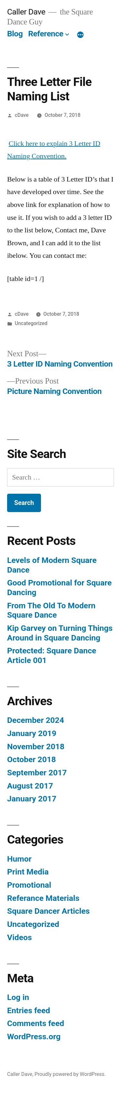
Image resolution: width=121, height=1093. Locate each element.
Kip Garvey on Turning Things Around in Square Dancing (60, 632)
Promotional (29, 885)
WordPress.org (34, 1036)
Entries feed (28, 1010)
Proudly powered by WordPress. (70, 1074)
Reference (45, 33)
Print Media (28, 871)
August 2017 (30, 785)
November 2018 (36, 746)
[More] (80, 35)
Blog (15, 33)
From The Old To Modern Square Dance (51, 610)
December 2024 (35, 720)
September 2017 (37, 772)
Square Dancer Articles (48, 911)
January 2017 (31, 798)
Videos (19, 937)
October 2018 (31, 759)
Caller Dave (26, 11)
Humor (19, 859)
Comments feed (35, 1023)
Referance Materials (43, 898)
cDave (22, 115)
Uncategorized (31, 323)
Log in (18, 997)
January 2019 (31, 733)
